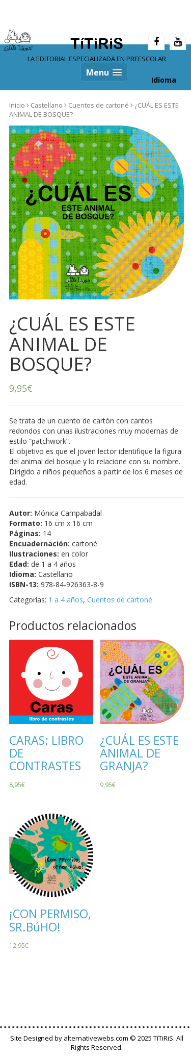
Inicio (17, 105)
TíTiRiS (96, 43)
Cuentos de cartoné (98, 105)
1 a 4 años (65, 599)
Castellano (47, 105)
